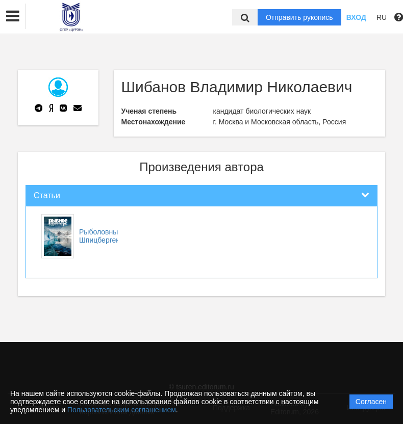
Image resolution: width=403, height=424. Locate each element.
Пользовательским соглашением (121, 410)
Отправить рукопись (299, 17)
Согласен (371, 402)
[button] (13, 16)
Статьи (47, 195)
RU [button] (381, 17)
